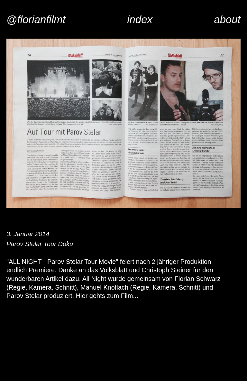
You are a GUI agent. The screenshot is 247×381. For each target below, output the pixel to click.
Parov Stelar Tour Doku (39, 243)
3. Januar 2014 (27, 233)
